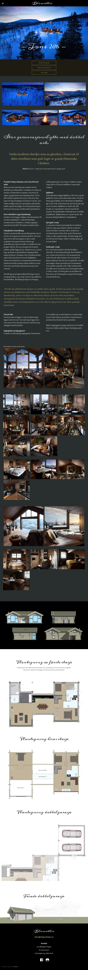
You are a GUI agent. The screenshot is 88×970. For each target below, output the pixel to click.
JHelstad (16, 966)
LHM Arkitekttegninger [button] (44, 63)
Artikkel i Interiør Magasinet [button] (44, 67)
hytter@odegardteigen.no (44, 937)
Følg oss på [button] (44, 72)
